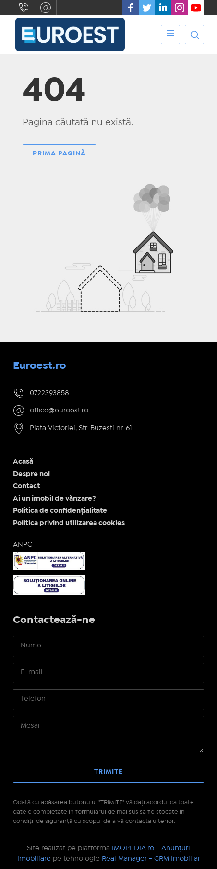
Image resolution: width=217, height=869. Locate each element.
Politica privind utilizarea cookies (69, 523)
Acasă (23, 462)
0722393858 (24, 7)
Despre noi (31, 474)
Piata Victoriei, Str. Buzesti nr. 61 (81, 428)
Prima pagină (59, 153)
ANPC (22, 545)
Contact (26, 486)
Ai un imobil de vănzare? (54, 499)
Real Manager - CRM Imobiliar (151, 859)
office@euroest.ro (45, 7)
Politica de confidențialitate (60, 511)
